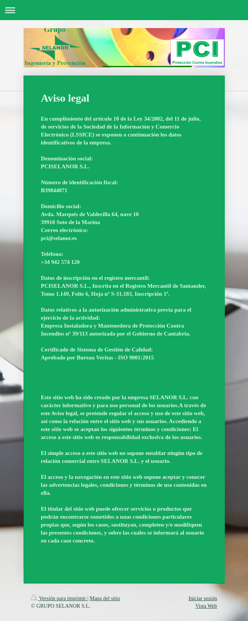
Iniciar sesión (202, 598)
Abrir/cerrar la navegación (124, 10)
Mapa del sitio (105, 598)
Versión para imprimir (59, 598)
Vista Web (206, 606)
